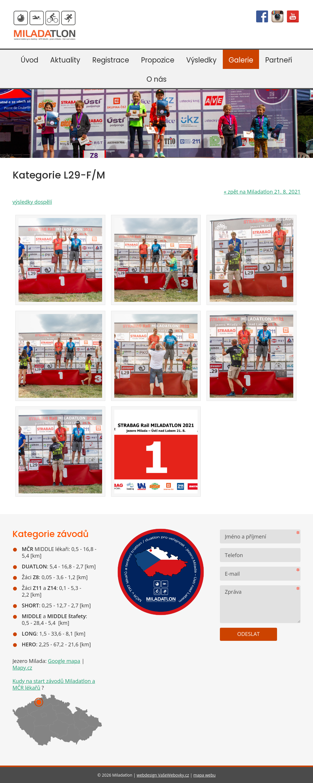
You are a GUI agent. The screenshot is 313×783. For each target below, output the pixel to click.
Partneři (278, 60)
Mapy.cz (22, 667)
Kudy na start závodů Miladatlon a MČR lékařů (53, 684)
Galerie (241, 60)
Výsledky (201, 60)
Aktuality (65, 60)
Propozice (157, 60)
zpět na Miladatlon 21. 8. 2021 (262, 191)
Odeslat (248, 633)
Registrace (110, 60)
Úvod (29, 60)
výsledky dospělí (32, 201)
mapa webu (204, 775)
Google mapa (64, 660)
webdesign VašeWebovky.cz (163, 775)
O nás (156, 79)
